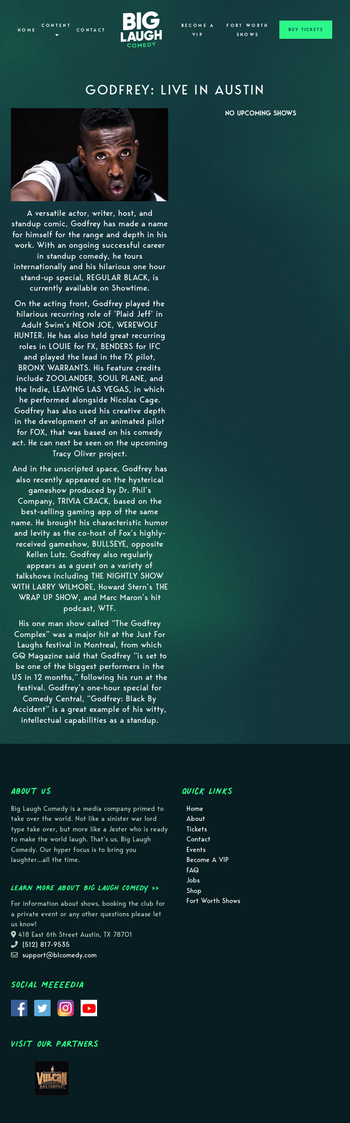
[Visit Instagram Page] (65, 1007)
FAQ (192, 870)
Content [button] (56, 29)
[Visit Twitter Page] (42, 1007)
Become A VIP (198, 30)
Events (196, 850)
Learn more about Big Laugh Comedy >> (85, 887)
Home (27, 30)
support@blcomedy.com (59, 955)
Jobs (193, 880)
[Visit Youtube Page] (89, 1007)
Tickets (196, 829)
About (195, 819)
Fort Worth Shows (247, 30)
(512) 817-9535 (46, 944)
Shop (193, 891)
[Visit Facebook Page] (19, 1007)
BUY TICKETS (305, 29)
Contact (91, 30)
